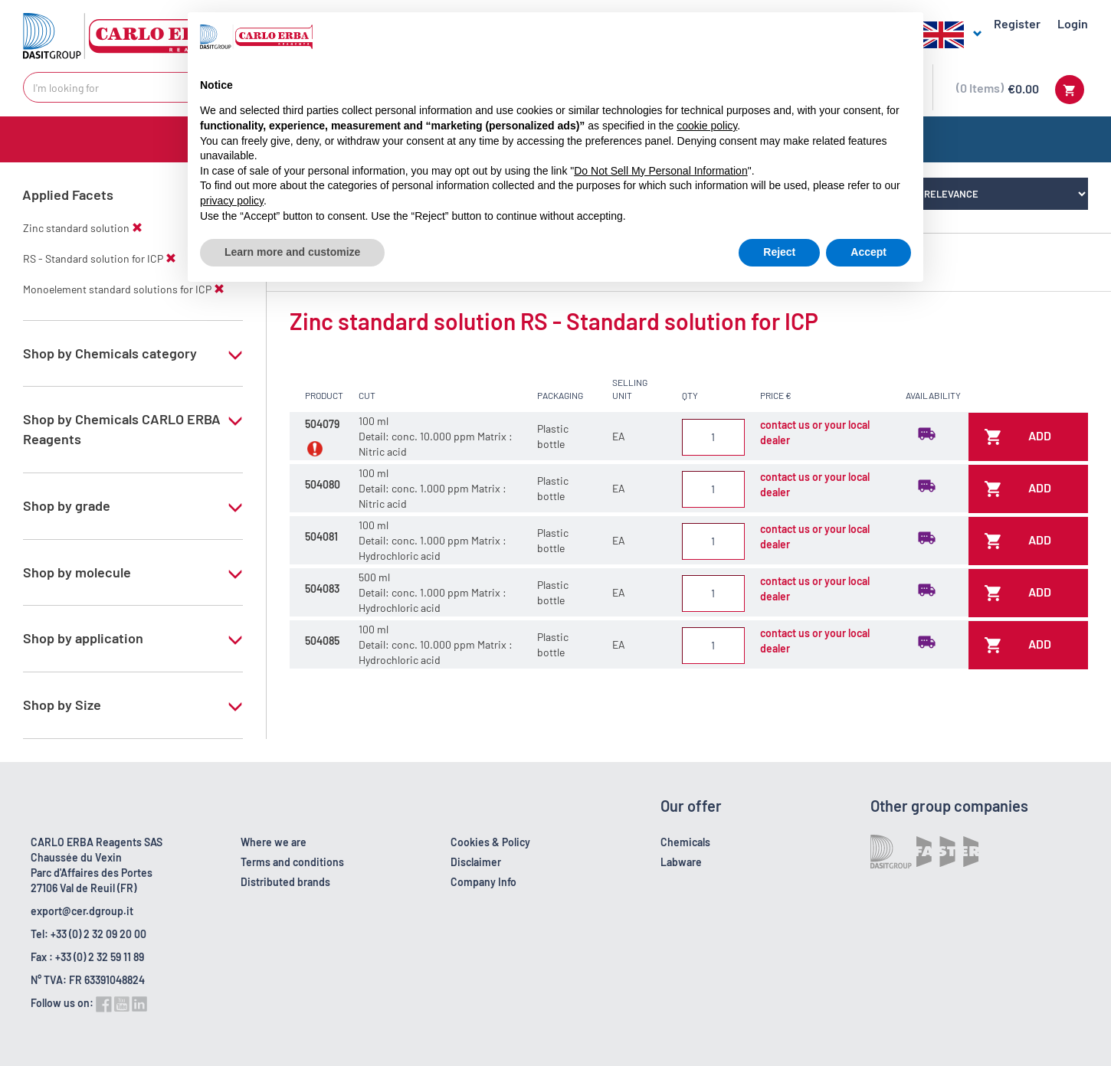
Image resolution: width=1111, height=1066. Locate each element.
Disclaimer (476, 861)
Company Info (483, 881)
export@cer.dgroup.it (82, 910)
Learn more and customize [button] (292, 252)
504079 (322, 423)
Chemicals (685, 842)
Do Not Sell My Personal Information (660, 171)
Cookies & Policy (490, 842)
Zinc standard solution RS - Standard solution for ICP (554, 321)
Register (1017, 23)
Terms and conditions (292, 861)
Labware (681, 861)
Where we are (273, 842)
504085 (322, 640)
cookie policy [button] (707, 125)
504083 (322, 588)
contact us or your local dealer (815, 432)
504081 (321, 536)
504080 (322, 484)
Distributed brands (285, 881)
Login (1072, 23)
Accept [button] (868, 252)
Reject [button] (779, 252)
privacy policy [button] (232, 201)
